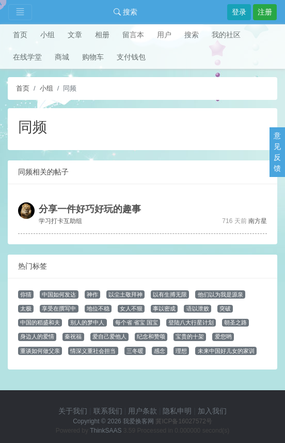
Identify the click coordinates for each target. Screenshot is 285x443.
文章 (75, 35)
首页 (20, 35)
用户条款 (142, 411)
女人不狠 (131, 308)
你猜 (25, 294)
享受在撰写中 (59, 308)
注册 (265, 12)
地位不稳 (98, 308)
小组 (47, 35)
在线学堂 (27, 57)
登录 (239, 12)
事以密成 (164, 308)
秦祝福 (73, 336)
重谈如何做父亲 (40, 351)
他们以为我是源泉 (220, 294)
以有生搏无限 (170, 294)
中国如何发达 (59, 294)
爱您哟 (223, 336)
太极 (25, 308)
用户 (164, 35)
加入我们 (212, 411)
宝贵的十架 (190, 336)
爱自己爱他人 (109, 336)
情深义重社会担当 (93, 351)
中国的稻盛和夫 (40, 322)
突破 (225, 308)
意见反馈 (277, 151)
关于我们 (72, 411)
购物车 (93, 57)
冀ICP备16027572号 (183, 421)
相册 (102, 35)
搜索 (125, 12)
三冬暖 (135, 351)
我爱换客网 (138, 421)
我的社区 (226, 35)
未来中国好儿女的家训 (226, 351)
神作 (92, 294)
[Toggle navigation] (20, 12)
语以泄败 (197, 308)
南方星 (257, 221)
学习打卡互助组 (60, 221)
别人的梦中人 (87, 322)
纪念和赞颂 (151, 336)
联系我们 (107, 411)
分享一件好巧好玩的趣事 (90, 209)
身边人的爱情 (37, 336)
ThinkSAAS (105, 430)
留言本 (133, 35)
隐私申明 (177, 411)
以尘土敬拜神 (125, 294)
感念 (159, 351)
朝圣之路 (235, 322)
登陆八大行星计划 (191, 322)
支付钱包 (131, 57)
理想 (181, 351)
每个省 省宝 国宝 (136, 322)
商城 (62, 57)
